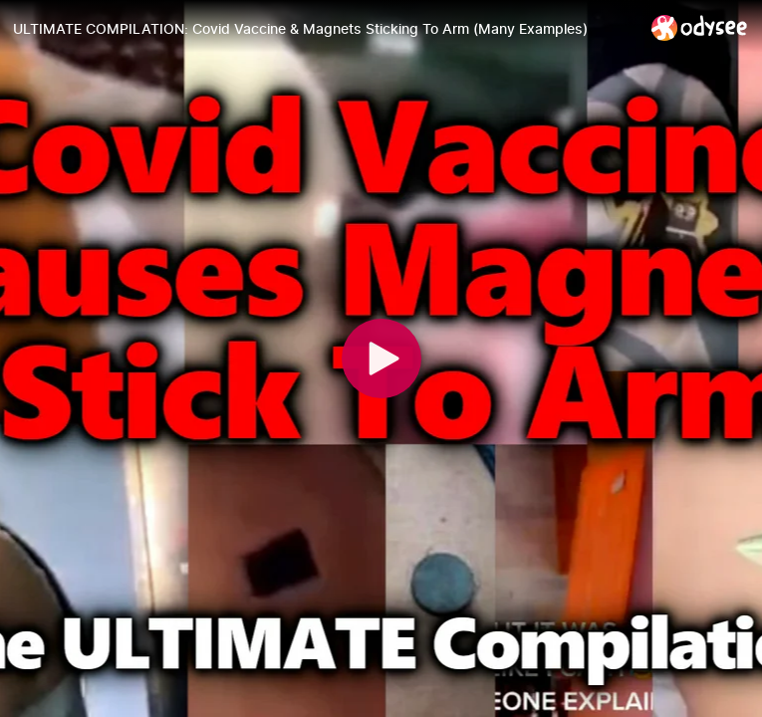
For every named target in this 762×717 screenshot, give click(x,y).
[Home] (699, 27)
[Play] (381, 358)
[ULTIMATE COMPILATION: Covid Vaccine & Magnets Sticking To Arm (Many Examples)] (324, 29)
